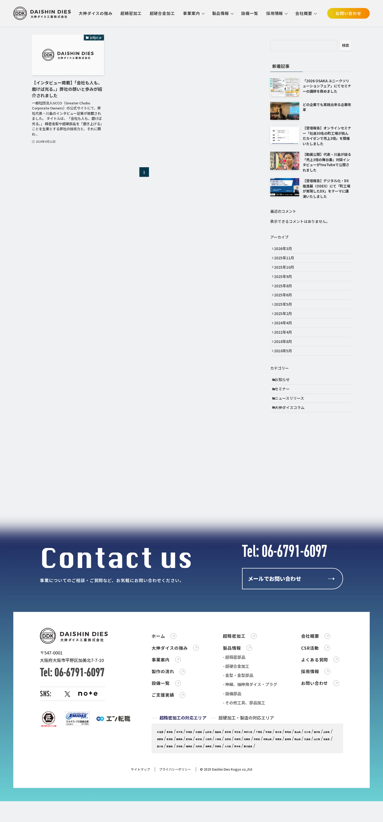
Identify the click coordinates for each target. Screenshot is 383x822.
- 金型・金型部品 (238, 743)
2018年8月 (285, 360)
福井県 (217, 806)
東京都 (258, 798)
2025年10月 (286, 271)
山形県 (230, 798)
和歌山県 (219, 813)
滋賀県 (162, 813)
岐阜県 (299, 806)
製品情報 (220, 13)
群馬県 (175, 806)
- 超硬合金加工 (236, 734)
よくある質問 (314, 727)
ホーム (158, 704)
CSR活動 (310, 715)
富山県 (189, 806)
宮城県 (203, 798)
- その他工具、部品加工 (244, 770)
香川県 (316, 813)
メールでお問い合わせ (274, 617)
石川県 (203, 806)
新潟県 (258, 806)
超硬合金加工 (162, 13)
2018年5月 (285, 371)
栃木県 (162, 806)
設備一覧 (249, 13)
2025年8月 (285, 293)
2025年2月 (285, 326)
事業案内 (191, 13)
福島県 (244, 798)
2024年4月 (285, 338)
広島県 (275, 813)
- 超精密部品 (234, 724)
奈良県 (203, 813)
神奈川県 (287, 798)
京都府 (175, 813)
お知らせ (284, 401)
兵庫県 (189, 813)
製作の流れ (163, 739)
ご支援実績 (163, 762)
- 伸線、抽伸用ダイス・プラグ (250, 752)
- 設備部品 (232, 761)
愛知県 (285, 806)
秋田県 (217, 798)
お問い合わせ (348, 13)
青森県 (175, 798)
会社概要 (303, 13)
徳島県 (302, 813)
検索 (345, 45)
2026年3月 (285, 249)
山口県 (288, 813)
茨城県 (316, 798)
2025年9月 (285, 282)
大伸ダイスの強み (96, 13)
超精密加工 (131, 13)
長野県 (244, 806)
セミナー (284, 412)
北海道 (162, 798)
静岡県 (271, 806)
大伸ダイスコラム (292, 434)
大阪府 (312, 806)
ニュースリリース (291, 423)
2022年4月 (285, 348)
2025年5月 (285, 315)
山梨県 (230, 806)
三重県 (326, 806)
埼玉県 (271, 798)
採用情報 (274, 13)
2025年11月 (286, 260)
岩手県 (189, 798)
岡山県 (261, 813)
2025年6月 (285, 304)
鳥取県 (234, 813)
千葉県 (302, 798)
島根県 (247, 813)
